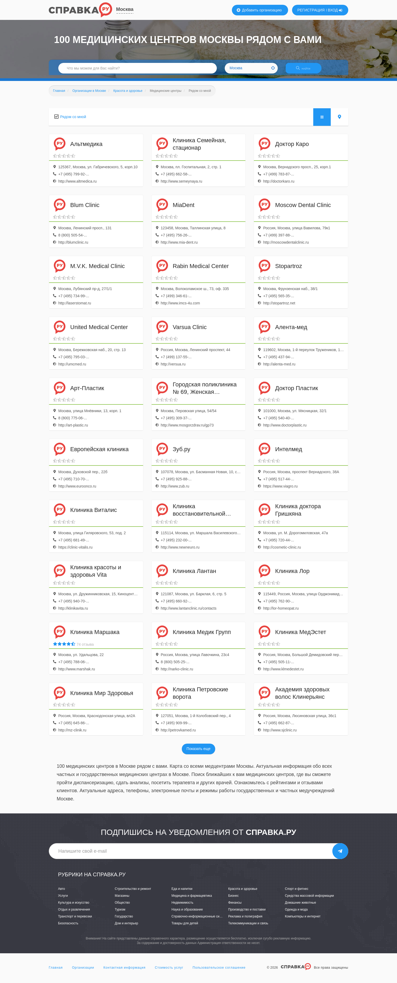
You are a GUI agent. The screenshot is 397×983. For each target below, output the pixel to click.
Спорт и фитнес (296, 892)
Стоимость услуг (169, 971)
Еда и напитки (181, 892)
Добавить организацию (259, 10)
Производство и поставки (247, 913)
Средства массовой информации (309, 899)
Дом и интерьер (126, 927)
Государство (124, 920)
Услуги (63, 899)
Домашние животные (300, 906)
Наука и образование (187, 913)
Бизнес (233, 899)
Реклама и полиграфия (245, 920)
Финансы (234, 906)
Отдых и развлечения (74, 913)
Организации (83, 971)
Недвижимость (182, 906)
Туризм (120, 913)
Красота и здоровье (242, 892)
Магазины (122, 899)
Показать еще (198, 752)
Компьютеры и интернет (303, 920)
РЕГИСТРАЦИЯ (311, 10)
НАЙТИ (305, 70)
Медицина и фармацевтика (191, 899)
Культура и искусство (73, 906)
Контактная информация (124, 971)
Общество (122, 906)
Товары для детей (184, 927)
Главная (56, 971)
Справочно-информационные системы (200, 920)
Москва (125, 9)
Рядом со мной (73, 120)
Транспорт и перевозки (75, 920)
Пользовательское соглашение (219, 971)
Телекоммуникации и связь (248, 927)
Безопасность (68, 927)
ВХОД (335, 10)
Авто (61, 892)
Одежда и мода (296, 913)
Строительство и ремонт (133, 892)
